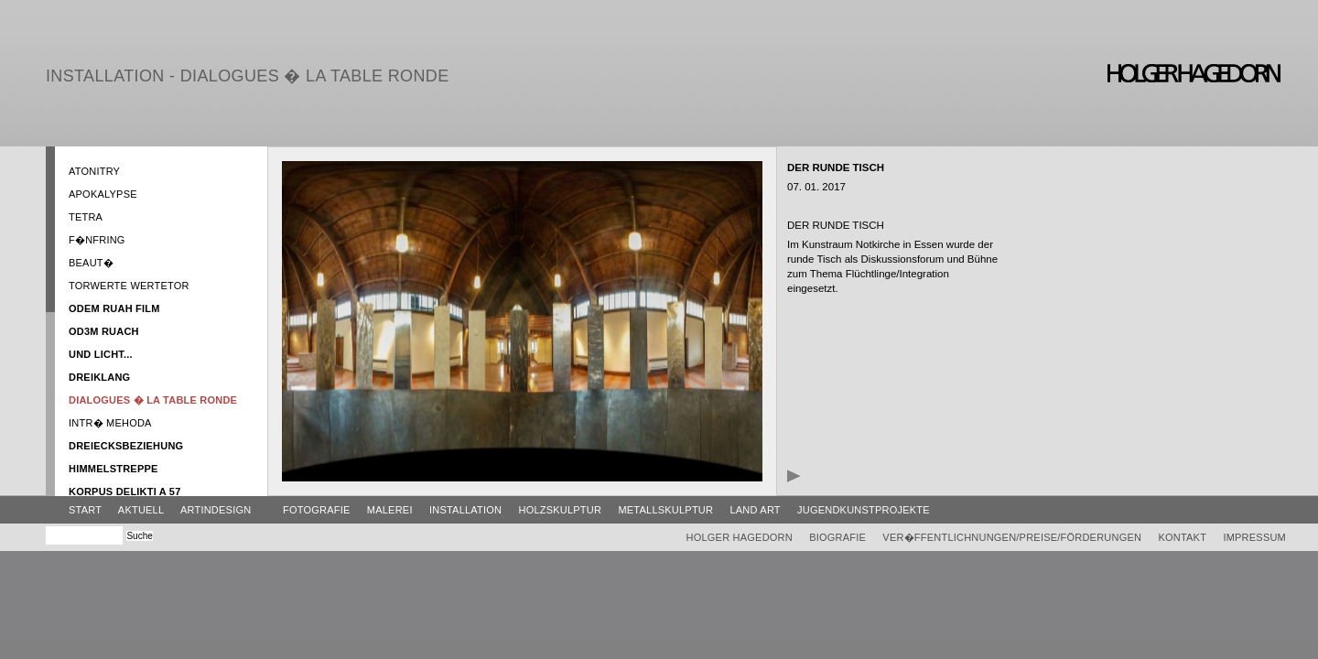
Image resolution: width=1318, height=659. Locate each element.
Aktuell (141, 509)
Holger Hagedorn (739, 537)
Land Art (754, 509)
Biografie (837, 537)
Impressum (1254, 537)
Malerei (390, 509)
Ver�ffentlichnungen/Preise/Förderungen (1011, 537)
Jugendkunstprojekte (863, 509)
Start (85, 509)
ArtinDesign (215, 509)
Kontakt (1182, 537)
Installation (465, 509)
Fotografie (317, 509)
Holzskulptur (559, 509)
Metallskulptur (665, 509)
